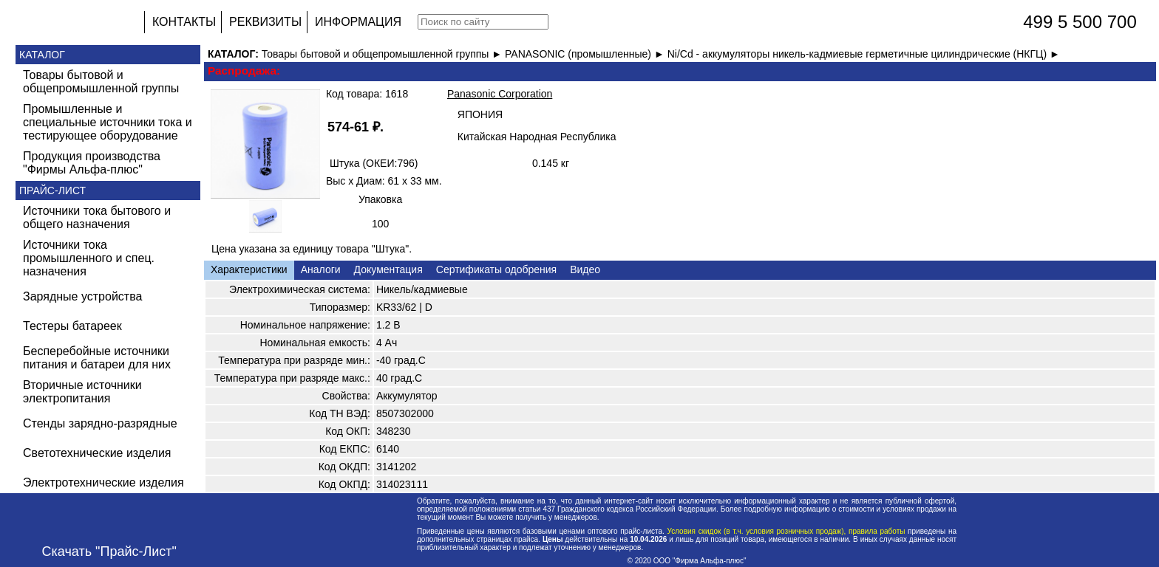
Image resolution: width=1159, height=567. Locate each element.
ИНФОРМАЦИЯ (358, 22)
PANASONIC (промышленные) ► (586, 54)
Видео (585, 269)
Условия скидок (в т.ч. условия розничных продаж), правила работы (786, 531)
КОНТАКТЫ (184, 22)
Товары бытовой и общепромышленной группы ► (383, 54)
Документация (388, 269)
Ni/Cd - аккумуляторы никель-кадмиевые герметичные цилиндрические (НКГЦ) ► (863, 54)
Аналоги (321, 269)
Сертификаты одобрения (496, 269)
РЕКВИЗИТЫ (265, 22)
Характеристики (249, 269)
